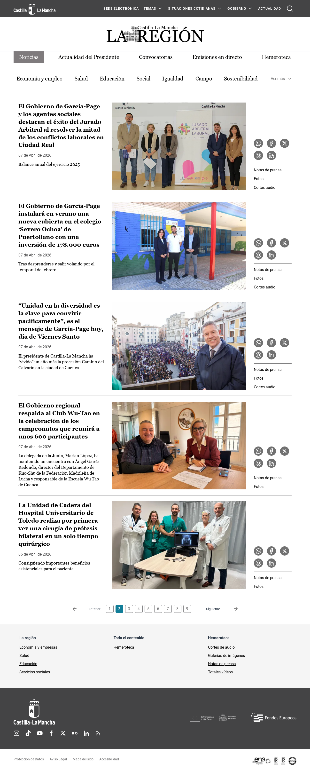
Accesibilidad (109, 759)
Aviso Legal (58, 759)
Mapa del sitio (83, 759)
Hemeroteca (276, 57)
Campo (203, 79)
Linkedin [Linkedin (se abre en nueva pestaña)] (86, 733)
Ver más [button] (278, 79)
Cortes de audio (221, 647)
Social (143, 79)
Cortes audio (264, 187)
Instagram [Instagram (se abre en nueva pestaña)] (16, 733)
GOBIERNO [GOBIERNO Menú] (236, 8)
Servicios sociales (34, 672)
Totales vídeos (220, 672)
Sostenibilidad (241, 79)
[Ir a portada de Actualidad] (155, 35)
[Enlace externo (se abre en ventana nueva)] (274, 761)
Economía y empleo (39, 79)
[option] (39, 79)
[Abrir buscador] (289, 8)
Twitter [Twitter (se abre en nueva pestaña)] (63, 733)
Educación (112, 79)
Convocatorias (156, 57)
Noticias (29, 57)
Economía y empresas (38, 647)
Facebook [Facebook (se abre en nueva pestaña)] (51, 733)
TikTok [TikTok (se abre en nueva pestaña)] (28, 733)
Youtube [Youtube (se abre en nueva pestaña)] (40, 733)
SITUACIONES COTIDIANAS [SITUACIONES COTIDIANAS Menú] (192, 8)
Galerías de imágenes (226, 655)
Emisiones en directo (217, 57)
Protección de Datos (29, 759)
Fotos (259, 178)
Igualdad (172, 79)
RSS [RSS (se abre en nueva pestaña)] (98, 733)
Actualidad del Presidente (89, 57)
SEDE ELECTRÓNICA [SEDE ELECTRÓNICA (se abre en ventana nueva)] (121, 8)
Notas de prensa (268, 170)
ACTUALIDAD (269, 8)
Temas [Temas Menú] (150, 8)
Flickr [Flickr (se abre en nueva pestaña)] (74, 733)
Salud (81, 79)
